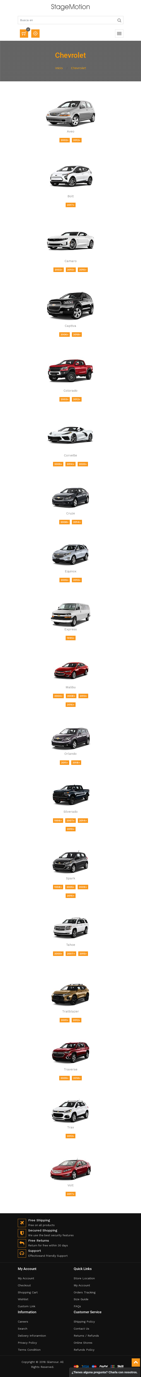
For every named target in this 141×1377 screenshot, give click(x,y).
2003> (65, 399)
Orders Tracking (84, 1292)
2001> (64, 1020)
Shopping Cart (28, 1292)
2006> (64, 334)
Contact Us (81, 1328)
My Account (26, 1278)
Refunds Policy (84, 1349)
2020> (83, 464)
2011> (64, 762)
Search (22, 1328)
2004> (58, 696)
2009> (83, 887)
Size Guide (81, 1299)
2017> (70, 204)
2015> (83, 953)
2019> (70, 829)
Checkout (24, 1285)
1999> (58, 820)
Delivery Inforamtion (32, 1335)
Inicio (59, 68)
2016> (83, 269)
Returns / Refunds (86, 1335)
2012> (76, 140)
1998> (58, 887)
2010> (71, 269)
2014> (70, 464)
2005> (58, 464)
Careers (23, 1321)
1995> (70, 638)
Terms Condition (29, 1349)
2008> (64, 522)
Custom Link (26, 1306)
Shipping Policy (84, 1321)
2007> (70, 820)
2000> (58, 953)
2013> (83, 696)
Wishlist (23, 1299)
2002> (65, 140)
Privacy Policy (27, 1342)
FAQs (77, 1306)
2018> (77, 334)
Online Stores (83, 1342)
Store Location (84, 1278)
